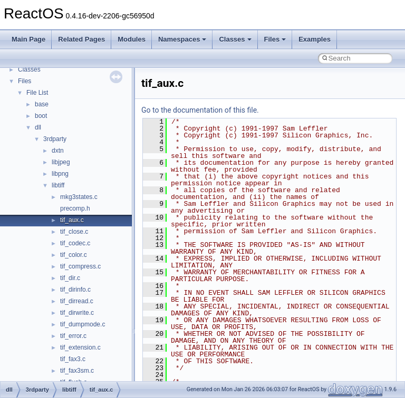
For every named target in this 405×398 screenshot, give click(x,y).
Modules (132, 39)
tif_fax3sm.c (77, 370)
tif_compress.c (80, 266)
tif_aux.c (72, 220)
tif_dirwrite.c (77, 312)
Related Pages (81, 39)
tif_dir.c (70, 278)
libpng (60, 173)
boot (41, 116)
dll (38, 127)
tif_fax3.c (72, 359)
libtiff (58, 185)
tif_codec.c (75, 243)
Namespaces (182, 39)
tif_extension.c (80, 347)
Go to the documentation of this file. (200, 110)
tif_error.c (73, 336)
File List (37, 92)
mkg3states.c (79, 197)
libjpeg (61, 162)
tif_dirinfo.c (75, 289)
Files (275, 39)
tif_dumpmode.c (82, 324)
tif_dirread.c (76, 301)
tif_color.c (73, 254)
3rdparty (54, 139)
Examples (314, 39)
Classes (235, 39)
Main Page (28, 39)
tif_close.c (74, 231)
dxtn (58, 150)
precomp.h (75, 208)
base (42, 104)
